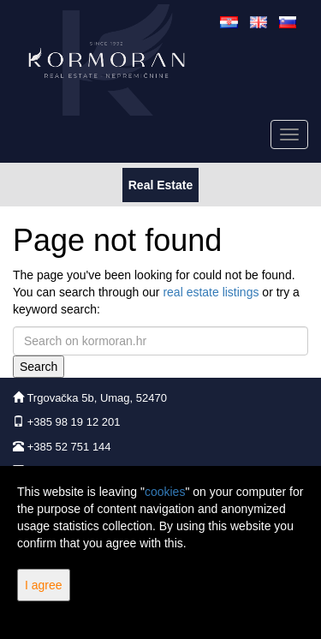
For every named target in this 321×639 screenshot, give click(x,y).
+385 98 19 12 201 (74, 421)
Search (38, 366)
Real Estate (160, 184)
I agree (43, 585)
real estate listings (211, 292)
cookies (165, 492)
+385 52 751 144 (69, 446)
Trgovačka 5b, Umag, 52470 (97, 397)
